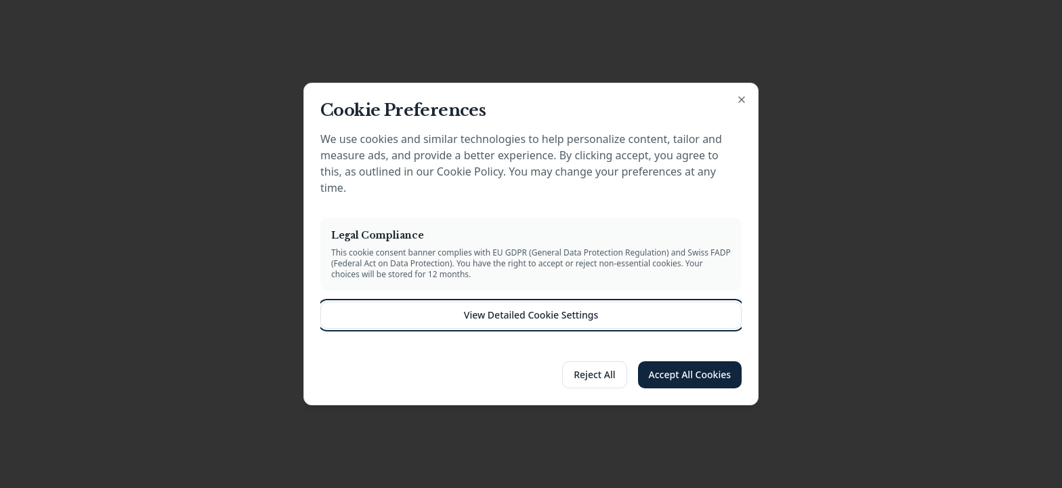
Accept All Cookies (690, 374)
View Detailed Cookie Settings (531, 314)
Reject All (594, 374)
